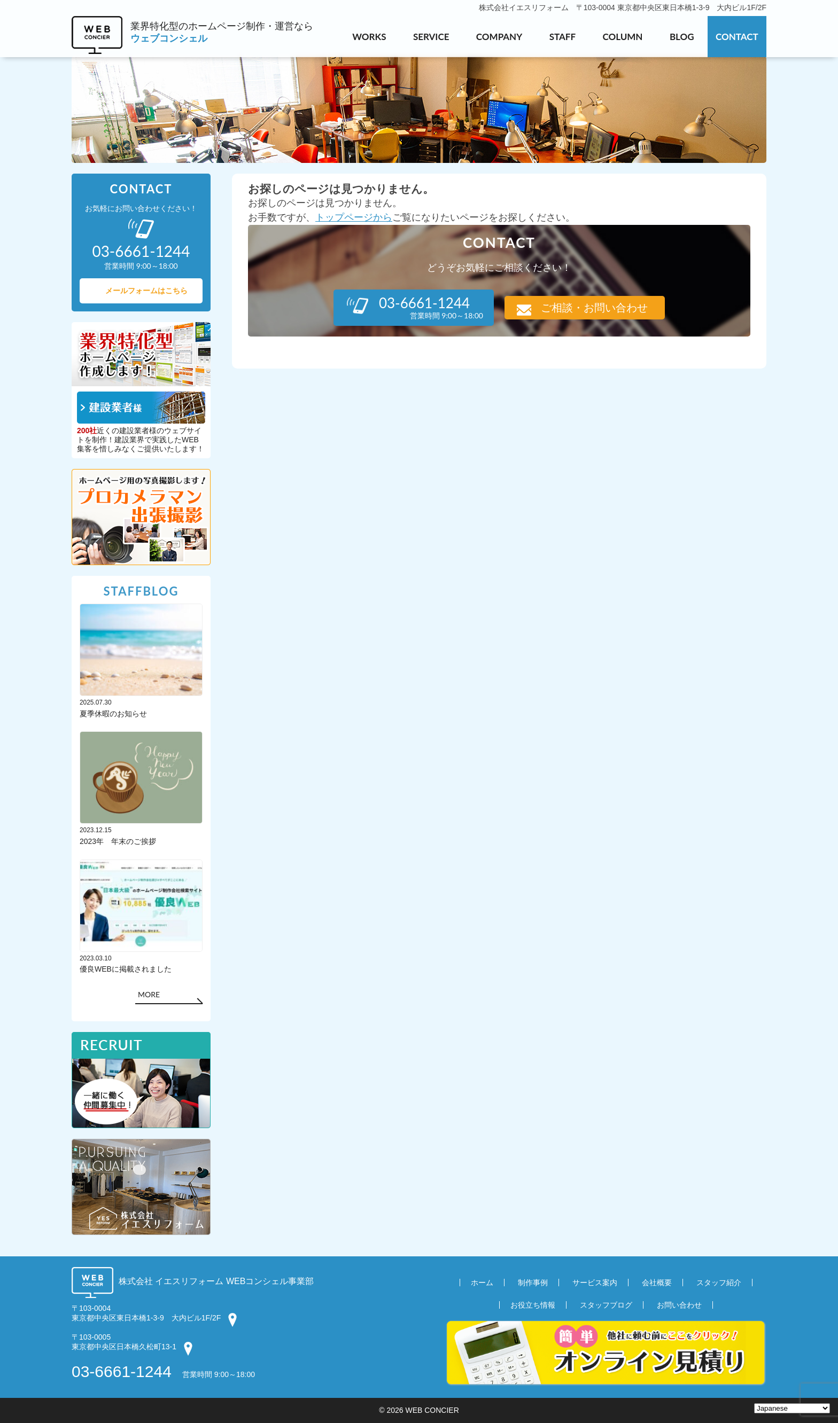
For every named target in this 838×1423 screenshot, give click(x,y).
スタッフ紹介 (718, 1282)
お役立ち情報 (532, 1305)
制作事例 (533, 1282)
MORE (149, 994)
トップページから (353, 217)
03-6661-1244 (122, 1371)
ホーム (482, 1282)
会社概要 (657, 1282)
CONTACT (737, 36)
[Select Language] (792, 1408)
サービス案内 (594, 1282)
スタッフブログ (606, 1305)
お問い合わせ (679, 1305)
